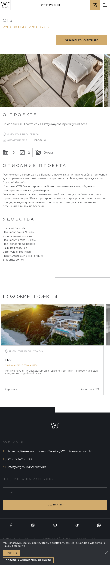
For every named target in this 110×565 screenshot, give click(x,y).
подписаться (55, 504)
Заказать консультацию (81, 40)
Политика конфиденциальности (28, 560)
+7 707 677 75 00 (50, 5)
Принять (11, 552)
